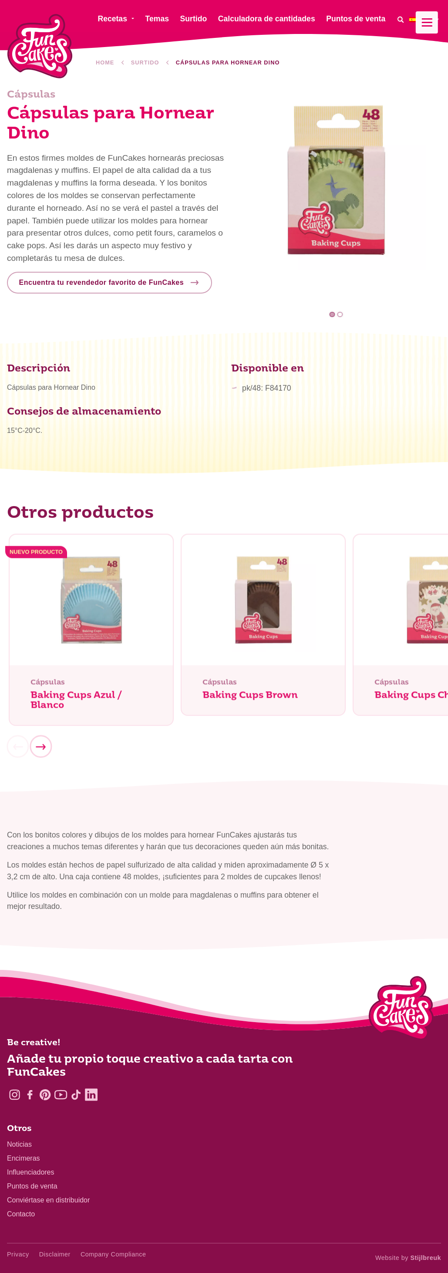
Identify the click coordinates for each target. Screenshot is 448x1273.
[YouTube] (60, 1094)
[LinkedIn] (91, 1094)
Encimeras (23, 1158)
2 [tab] (340, 314)
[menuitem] (425, 19)
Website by (408, 1257)
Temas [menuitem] (157, 18)
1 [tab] (332, 314)
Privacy (18, 1254)
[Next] (40, 750)
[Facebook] (29, 1094)
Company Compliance (113, 1254)
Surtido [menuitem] (193, 18)
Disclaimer (55, 1254)
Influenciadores (30, 1172)
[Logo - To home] (401, 1010)
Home (105, 62)
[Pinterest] (45, 1094)
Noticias (19, 1144)
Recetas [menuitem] (112, 18)
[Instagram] (14, 1094)
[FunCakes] (40, 46)
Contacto (21, 1214)
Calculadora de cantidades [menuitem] (266, 18)
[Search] (400, 19)
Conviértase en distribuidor (48, 1200)
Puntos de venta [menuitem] (355, 18)
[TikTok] (76, 1094)
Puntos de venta (32, 1186)
